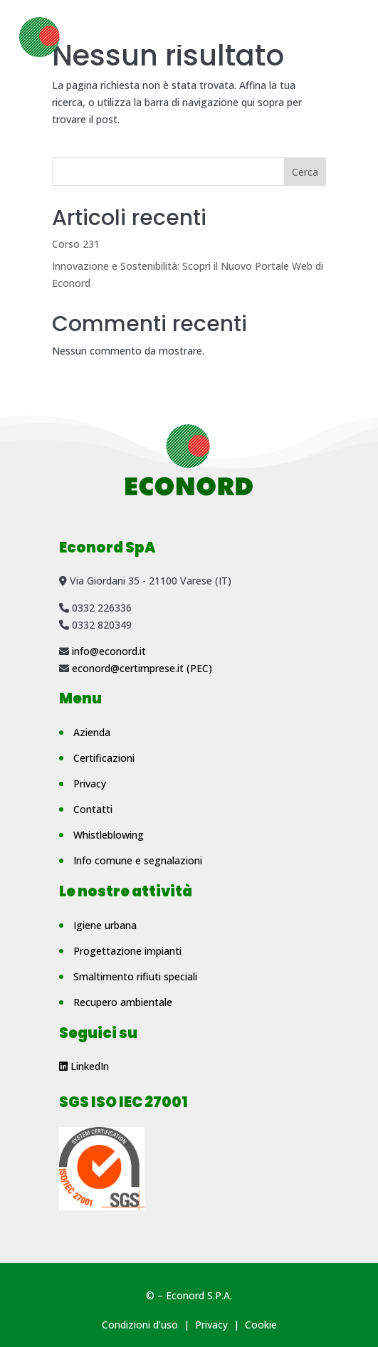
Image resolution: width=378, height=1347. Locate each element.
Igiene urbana (105, 925)
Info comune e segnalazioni (137, 860)
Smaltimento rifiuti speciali (135, 976)
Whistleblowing (108, 835)
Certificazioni (104, 758)
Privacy (89, 783)
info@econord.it (109, 651)
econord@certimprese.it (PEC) (142, 668)
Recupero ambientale (122, 1002)
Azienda (91, 732)
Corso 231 (76, 244)
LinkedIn (84, 1066)
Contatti (92, 809)
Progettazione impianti (127, 951)
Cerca (305, 172)
